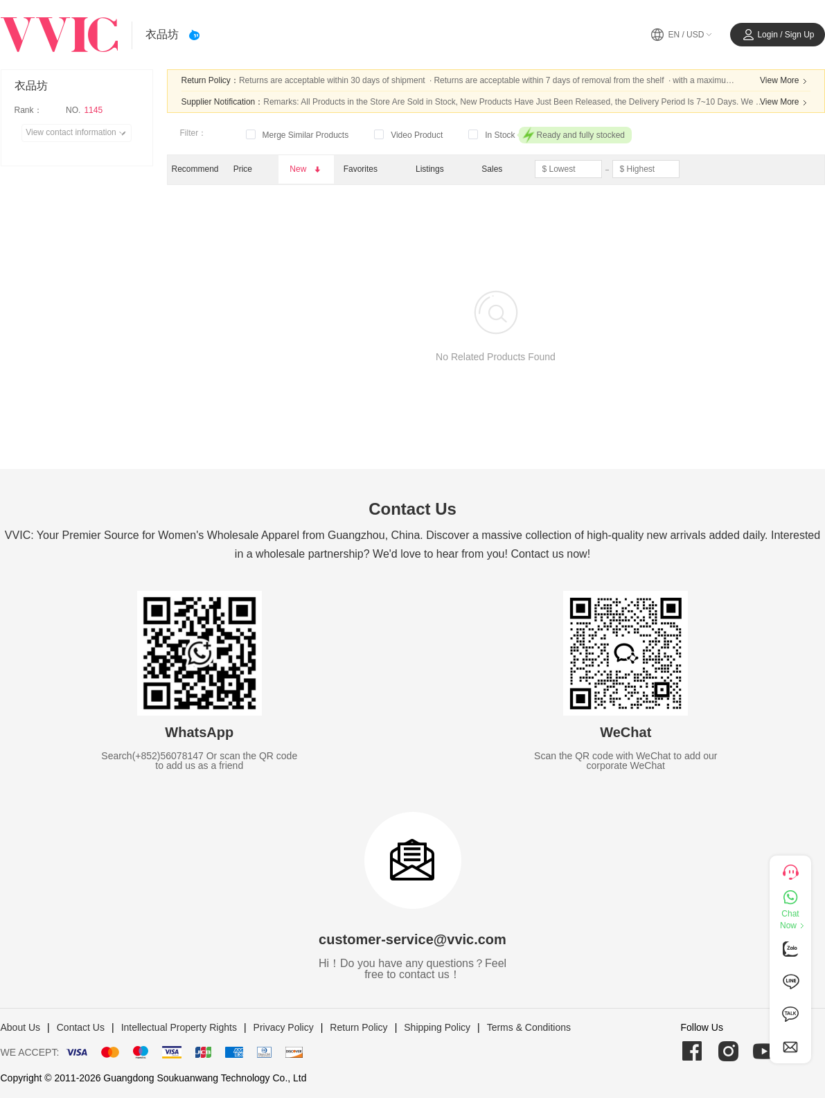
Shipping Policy (437, 1027)
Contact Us (81, 1027)
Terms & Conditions (529, 1027)
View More (785, 81)
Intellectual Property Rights (179, 1027)
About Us (21, 1027)
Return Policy (358, 1027)
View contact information (78, 133)
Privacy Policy (284, 1027)
